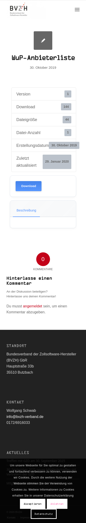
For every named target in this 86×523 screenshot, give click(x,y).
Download (28, 186)
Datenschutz (43, 513)
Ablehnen (57, 503)
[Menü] (77, 9)
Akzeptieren (33, 503)
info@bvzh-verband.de (24, 417)
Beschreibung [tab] (26, 210)
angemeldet (32, 306)
